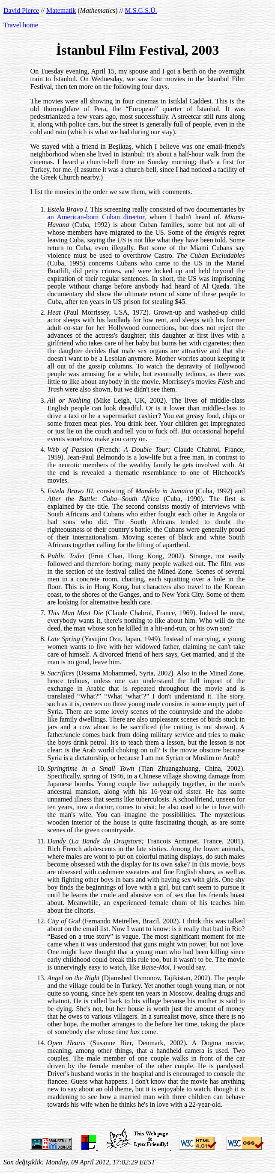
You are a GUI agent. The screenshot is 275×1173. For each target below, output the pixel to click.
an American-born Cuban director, (97, 217)
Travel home (20, 25)
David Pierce (21, 10)
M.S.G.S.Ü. (141, 10)
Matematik (61, 10)
